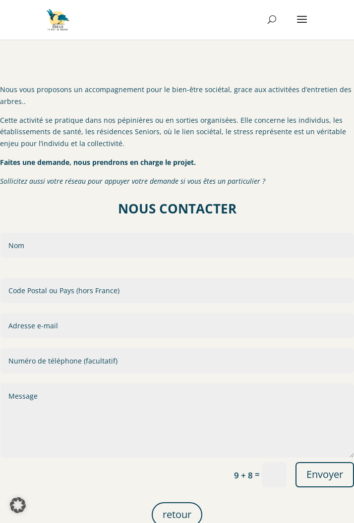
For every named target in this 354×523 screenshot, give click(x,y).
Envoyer (324, 486)
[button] (18, 505)
